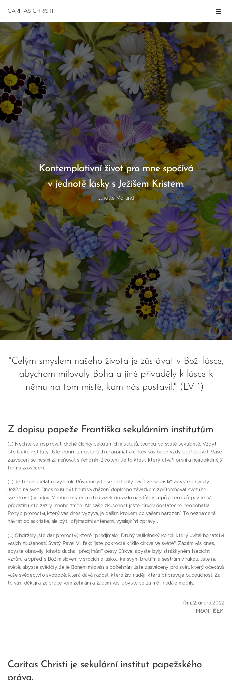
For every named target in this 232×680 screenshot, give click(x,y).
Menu (218, 11)
